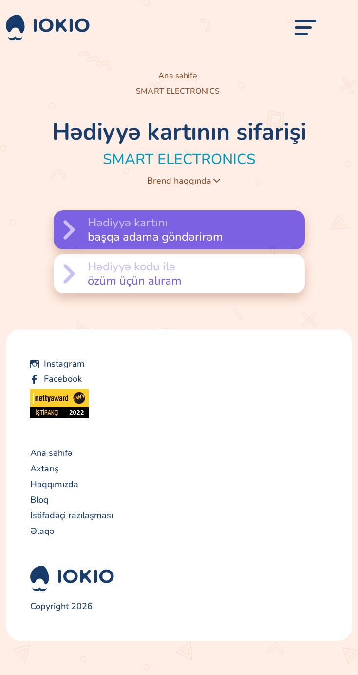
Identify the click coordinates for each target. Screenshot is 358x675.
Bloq (39, 500)
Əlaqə (42, 531)
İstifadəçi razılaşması (71, 515)
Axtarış (44, 468)
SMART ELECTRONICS (178, 91)
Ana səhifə (177, 75)
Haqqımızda (54, 484)
